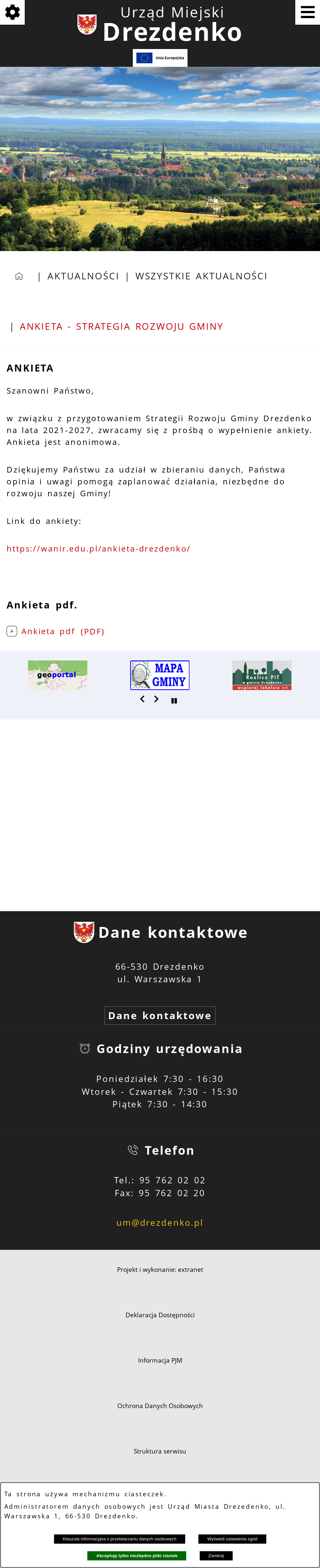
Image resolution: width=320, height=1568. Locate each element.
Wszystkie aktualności (201, 276)
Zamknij (216, 1555)
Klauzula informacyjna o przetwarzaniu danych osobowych (119, 1538)
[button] (143, 699)
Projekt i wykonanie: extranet (160, 1269)
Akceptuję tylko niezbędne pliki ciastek (137, 1555)
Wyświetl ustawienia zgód (232, 1538)
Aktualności (83, 276)
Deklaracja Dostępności (160, 1315)
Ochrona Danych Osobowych (160, 1405)
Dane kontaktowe (160, 1015)
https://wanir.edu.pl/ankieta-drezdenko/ (99, 548)
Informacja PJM (160, 1360)
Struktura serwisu (160, 1451)
